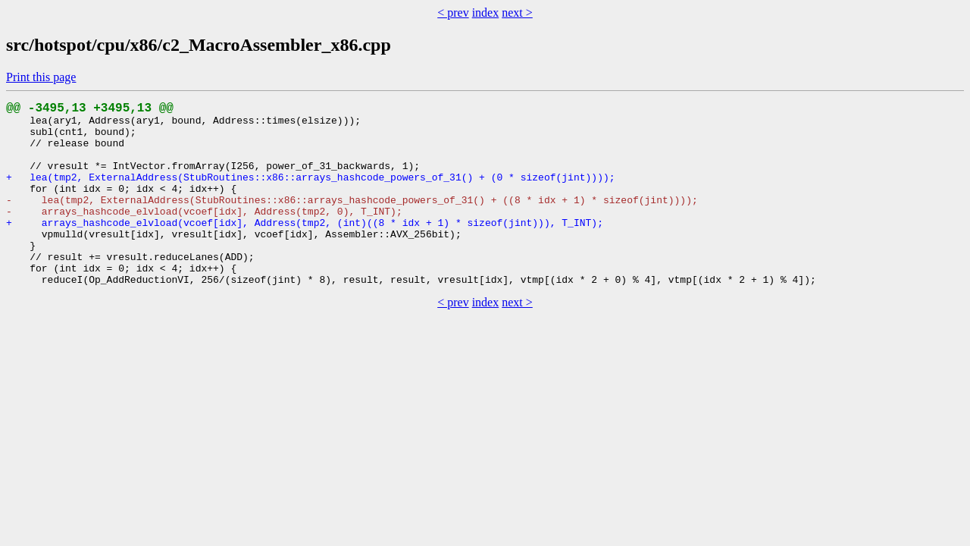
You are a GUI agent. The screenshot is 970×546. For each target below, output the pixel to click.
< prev (452, 12)
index (485, 12)
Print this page (41, 77)
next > (517, 12)
